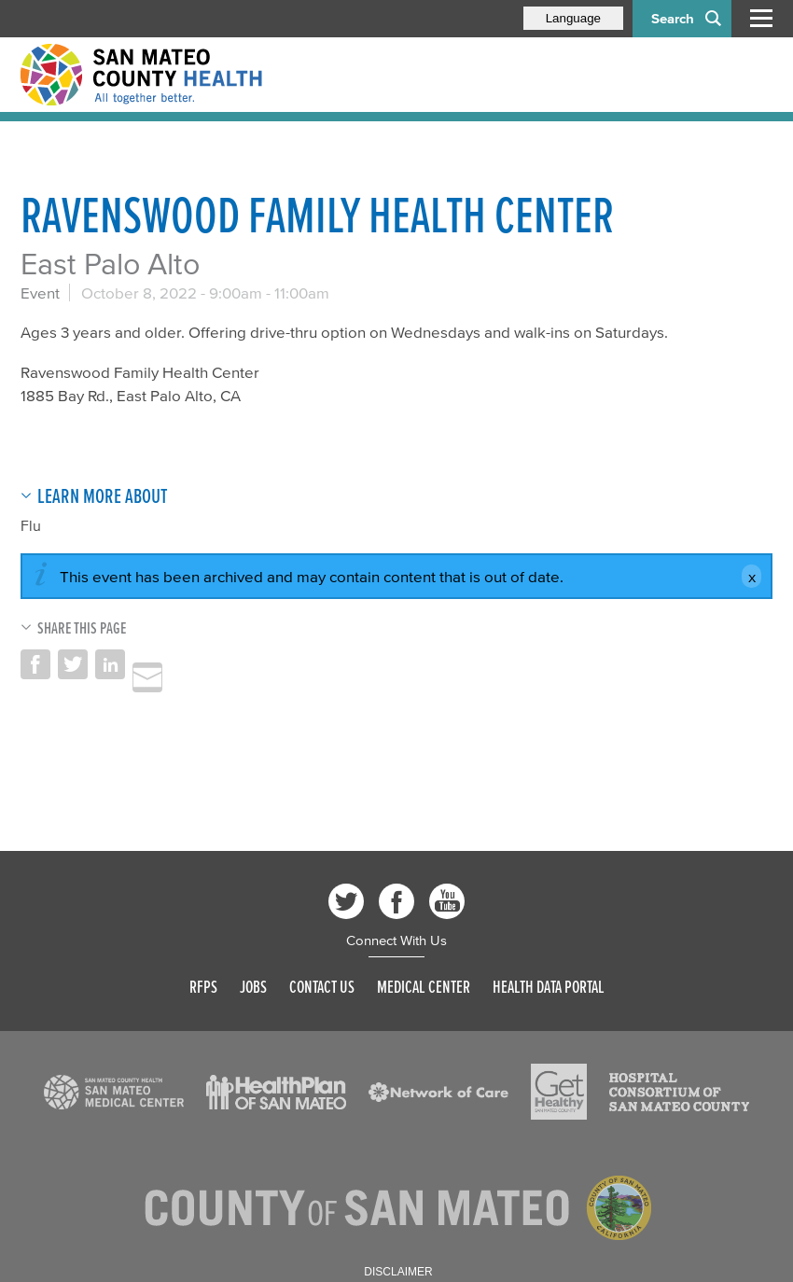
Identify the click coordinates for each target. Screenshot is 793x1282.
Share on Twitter (73, 664)
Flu (31, 525)
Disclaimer (398, 1271)
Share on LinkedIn (110, 664)
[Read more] (114, 1092)
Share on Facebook (35, 664)
